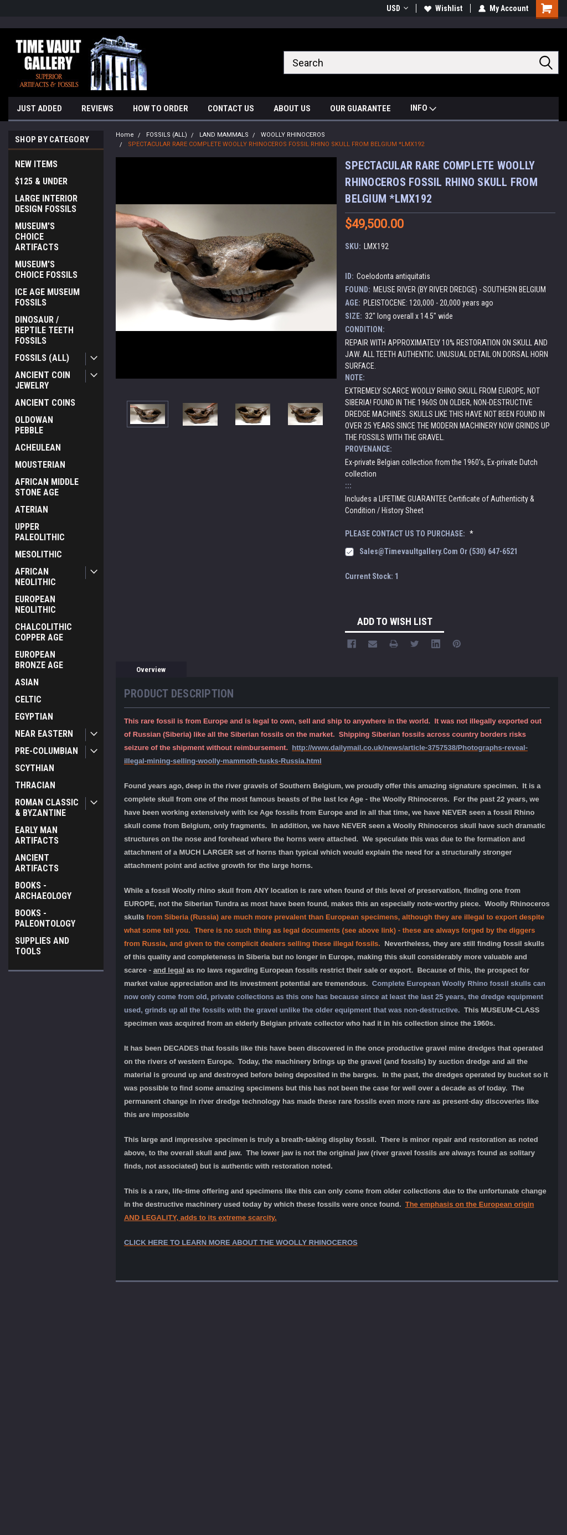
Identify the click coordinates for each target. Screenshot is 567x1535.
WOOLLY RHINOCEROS (293, 134)
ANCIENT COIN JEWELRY (42, 380)
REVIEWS (97, 108)
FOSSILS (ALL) (42, 358)
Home (125, 134)
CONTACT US (231, 108)
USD (397, 8)
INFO (423, 109)
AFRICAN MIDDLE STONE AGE (47, 487)
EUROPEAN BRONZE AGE (39, 659)
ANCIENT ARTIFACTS (37, 863)
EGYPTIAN (34, 716)
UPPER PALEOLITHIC (40, 531)
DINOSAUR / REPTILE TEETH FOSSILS (44, 330)
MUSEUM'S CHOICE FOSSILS (46, 269)
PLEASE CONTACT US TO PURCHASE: (409, 533)
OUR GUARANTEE (360, 108)
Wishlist (443, 8)
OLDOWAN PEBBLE (34, 425)
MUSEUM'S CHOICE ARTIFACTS (37, 236)
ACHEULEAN (38, 447)
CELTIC (28, 699)
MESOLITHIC (38, 554)
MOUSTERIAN (40, 464)
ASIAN (27, 682)
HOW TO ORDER (160, 108)
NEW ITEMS (36, 164)
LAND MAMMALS (224, 134)
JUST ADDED (39, 108)
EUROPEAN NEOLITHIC (35, 604)
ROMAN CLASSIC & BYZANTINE (47, 807)
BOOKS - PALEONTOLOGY (45, 918)
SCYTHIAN (34, 768)
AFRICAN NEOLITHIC (35, 576)
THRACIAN (35, 785)
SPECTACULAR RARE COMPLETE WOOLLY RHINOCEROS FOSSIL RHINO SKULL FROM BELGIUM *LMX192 (276, 144)
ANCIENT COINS (45, 402)
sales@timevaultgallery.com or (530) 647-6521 (438, 551)
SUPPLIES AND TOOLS (42, 946)
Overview (151, 669)
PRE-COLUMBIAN (46, 751)
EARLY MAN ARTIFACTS (37, 835)
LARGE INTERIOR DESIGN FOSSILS (46, 203)
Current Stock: (372, 576)
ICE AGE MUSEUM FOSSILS (47, 297)
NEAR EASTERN (44, 733)
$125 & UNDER (41, 181)
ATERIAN (31, 509)
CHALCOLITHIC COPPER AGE (43, 632)
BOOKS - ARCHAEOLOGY (43, 890)
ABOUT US (292, 108)
